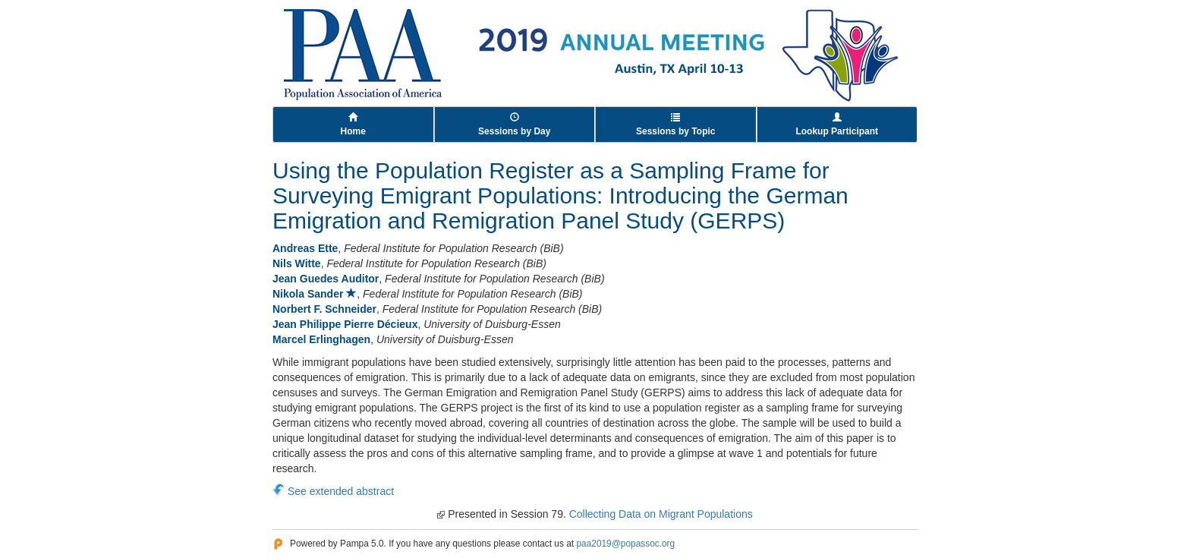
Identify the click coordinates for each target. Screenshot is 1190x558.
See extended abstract (341, 491)
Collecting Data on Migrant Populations (661, 514)
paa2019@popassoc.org (625, 543)
